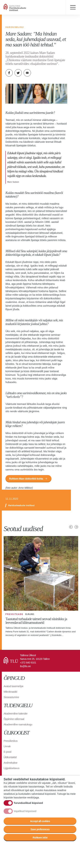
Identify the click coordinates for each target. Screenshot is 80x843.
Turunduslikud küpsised (28, 802)
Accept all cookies (40, 821)
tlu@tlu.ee (25, 666)
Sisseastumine (11, 697)
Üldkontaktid (10, 757)
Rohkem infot (40, 837)
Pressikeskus (10, 740)
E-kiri (27, 72)
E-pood (7, 751)
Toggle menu (72, 7)
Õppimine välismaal (14, 719)
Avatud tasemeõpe (13, 686)
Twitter (18, 72)
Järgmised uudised (76, 527)
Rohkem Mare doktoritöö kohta (26, 478)
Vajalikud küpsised (25, 811)
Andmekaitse (10, 762)
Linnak (7, 746)
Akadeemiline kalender (15, 713)
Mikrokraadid (10, 691)
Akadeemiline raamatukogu (18, 724)
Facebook (9, 72)
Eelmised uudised (71, 527)
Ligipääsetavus (11, 768)
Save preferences (40, 829)
